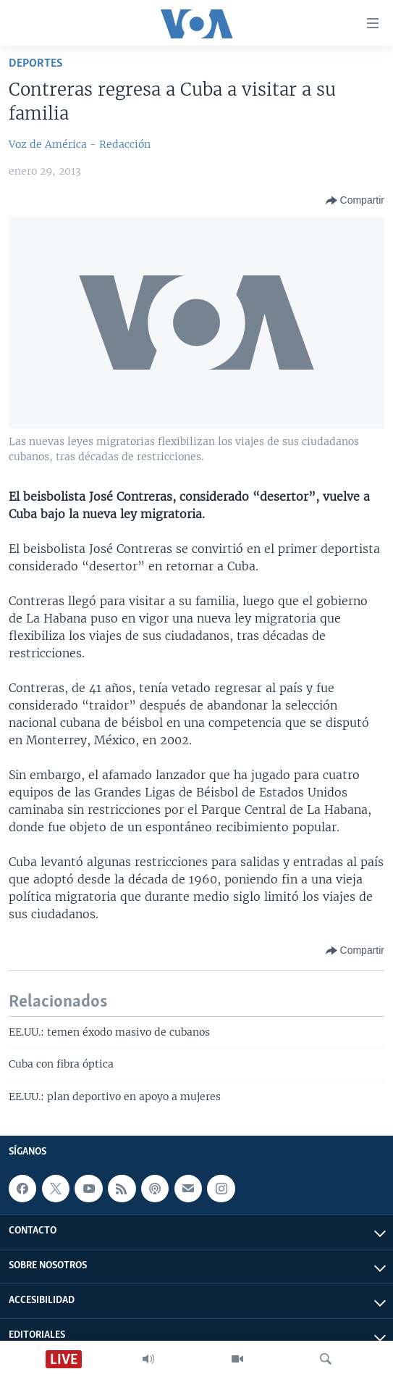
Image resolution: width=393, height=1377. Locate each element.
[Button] (355, 200)
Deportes (36, 63)
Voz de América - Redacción (80, 144)
